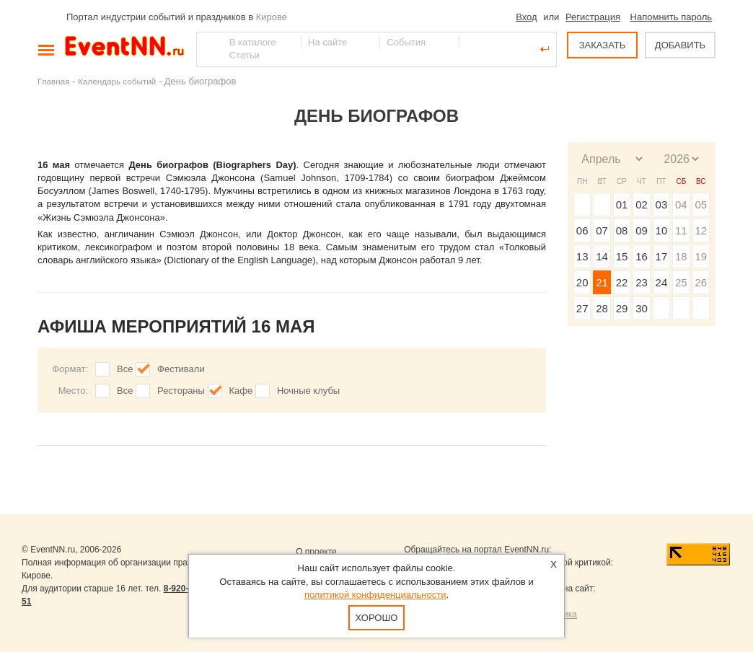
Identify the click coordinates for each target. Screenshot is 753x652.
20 (582, 282)
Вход (526, 17)
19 (701, 256)
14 (602, 256)
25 (681, 282)
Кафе (241, 390)
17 (662, 256)
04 (681, 204)
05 (701, 204)
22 (622, 282)
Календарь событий (117, 81)
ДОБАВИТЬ (680, 45)
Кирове (271, 17)
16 (641, 256)
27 (582, 308)
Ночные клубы (308, 390)
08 (622, 230)
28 (602, 308)
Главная (53, 81)
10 (662, 230)
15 (622, 256)
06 (582, 230)
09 (641, 230)
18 (681, 256)
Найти (208, 49)
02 (641, 204)
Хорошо (377, 617)
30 (641, 308)
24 (662, 282)
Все (125, 369)
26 (701, 282)
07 (602, 230)
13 (582, 256)
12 (701, 230)
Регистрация (592, 17)
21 (602, 282)
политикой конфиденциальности (375, 594)
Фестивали (181, 369)
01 (622, 204)
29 (622, 308)
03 (662, 204)
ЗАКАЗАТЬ (602, 45)
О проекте (316, 552)
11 (681, 230)
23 (641, 282)
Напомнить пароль (671, 17)
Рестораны (181, 390)
